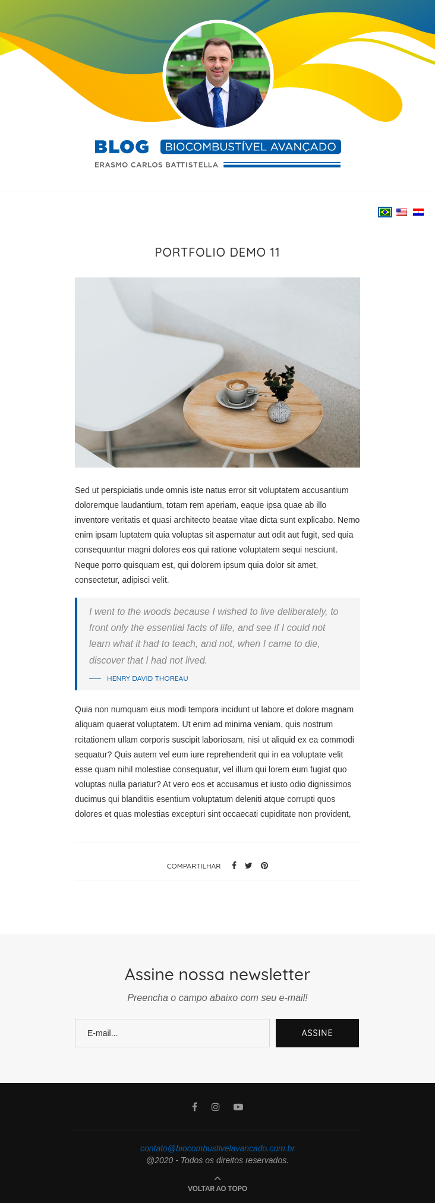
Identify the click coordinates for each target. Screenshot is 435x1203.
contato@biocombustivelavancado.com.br (217, 1148)
